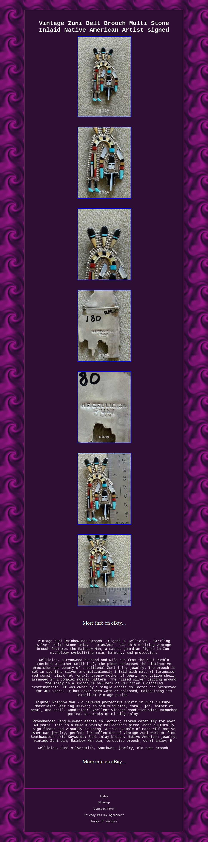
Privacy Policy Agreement (104, 815)
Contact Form (104, 809)
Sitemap (104, 802)
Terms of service (104, 821)
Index (104, 796)
